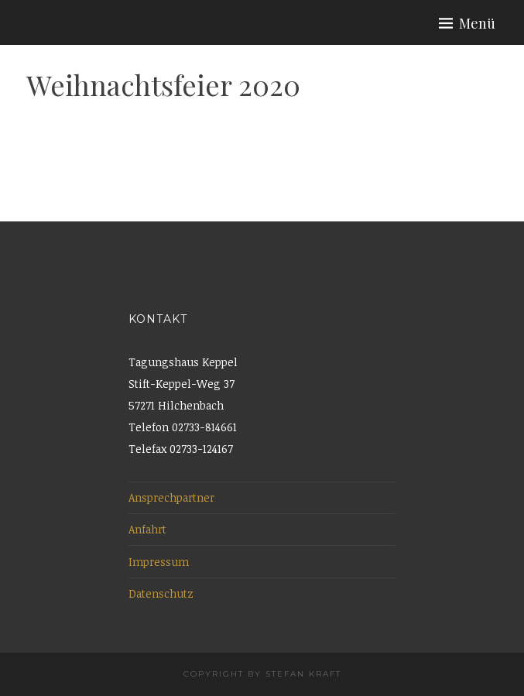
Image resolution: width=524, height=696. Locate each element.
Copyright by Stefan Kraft (262, 674)
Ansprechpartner (171, 497)
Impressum (158, 561)
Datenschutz (161, 593)
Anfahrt (147, 529)
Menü (477, 23)
